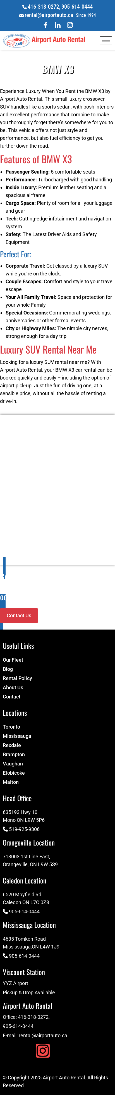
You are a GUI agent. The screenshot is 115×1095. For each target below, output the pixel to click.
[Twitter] (70, 25)
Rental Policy (17, 678)
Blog (8, 669)
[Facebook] (45, 25)
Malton (11, 782)
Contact (11, 697)
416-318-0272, (44, 6)
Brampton (14, 754)
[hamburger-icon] (106, 40)
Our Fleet (13, 660)
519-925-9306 (24, 829)
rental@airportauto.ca (49, 15)
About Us (13, 687)
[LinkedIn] (57, 25)
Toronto (11, 727)
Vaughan (13, 764)
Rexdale (12, 745)
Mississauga (17, 736)
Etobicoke (14, 773)
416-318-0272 (33, 1017)
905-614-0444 (77, 6)
